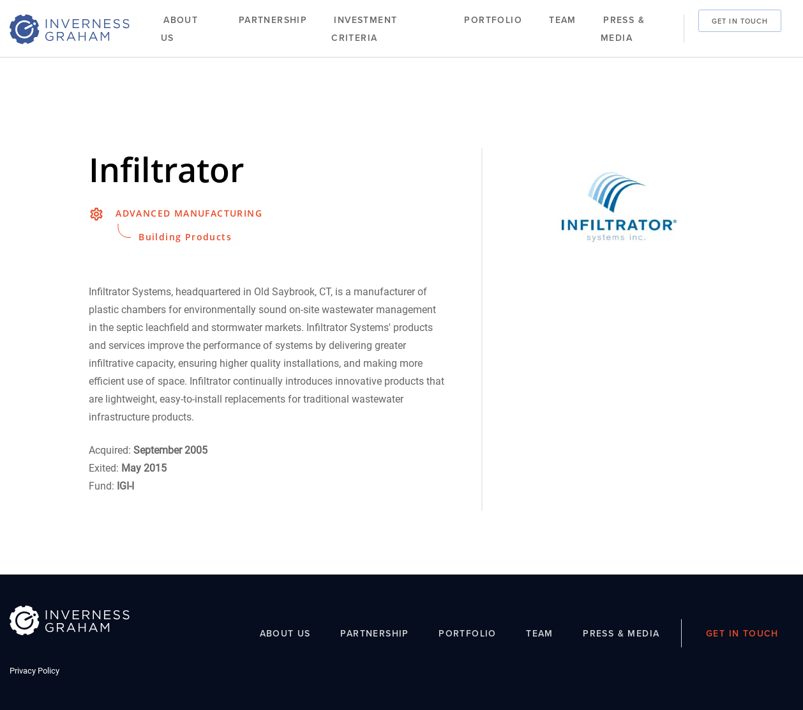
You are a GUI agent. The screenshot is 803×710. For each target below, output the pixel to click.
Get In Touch (740, 20)
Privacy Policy (34, 670)
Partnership (273, 20)
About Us (179, 29)
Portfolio (493, 20)
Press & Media (623, 29)
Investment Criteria (364, 29)
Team (562, 20)
